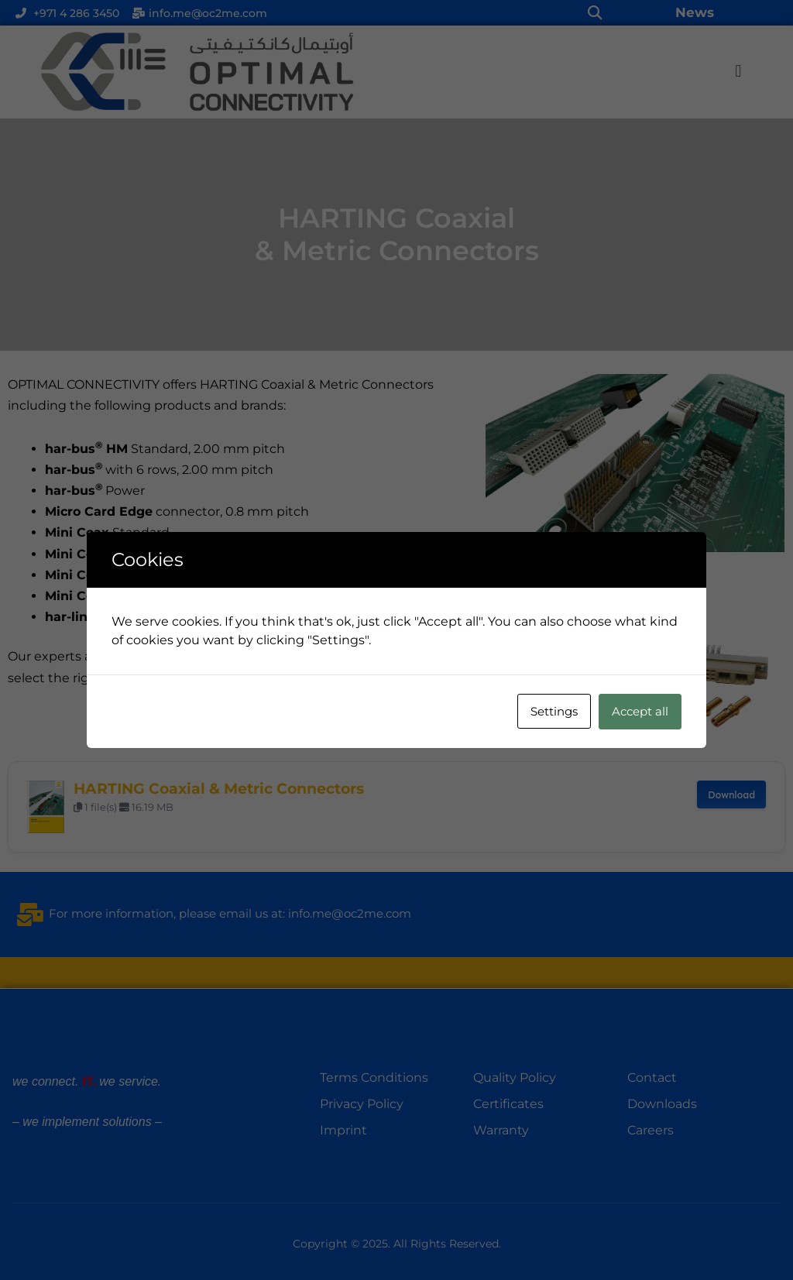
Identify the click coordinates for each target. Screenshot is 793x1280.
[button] (594, 13)
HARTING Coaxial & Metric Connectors (219, 789)
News (694, 12)
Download (731, 795)
